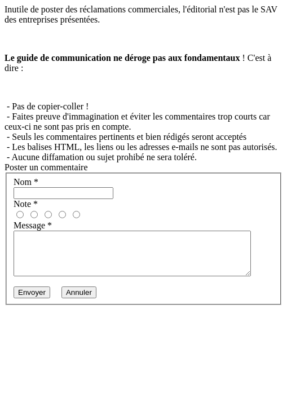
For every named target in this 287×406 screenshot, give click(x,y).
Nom (26, 182)
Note (26, 204)
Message (33, 225)
